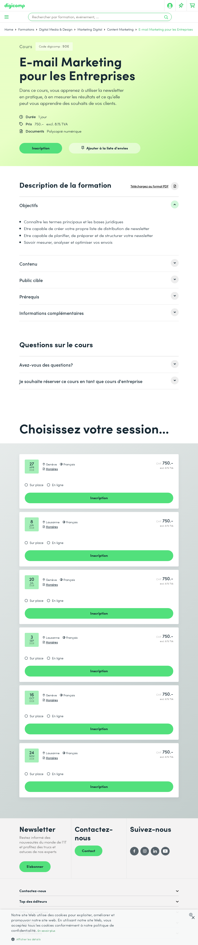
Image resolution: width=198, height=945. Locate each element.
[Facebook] (134, 851)
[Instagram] (144, 851)
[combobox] (192, 914)
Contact (88, 850)
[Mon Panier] (192, 5)
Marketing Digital (89, 29)
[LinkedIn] (155, 851)
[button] (67, 939)
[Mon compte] (170, 5)
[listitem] (99, 205)
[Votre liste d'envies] (181, 5)
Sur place (36, 485)
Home (8, 29)
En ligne (57, 485)
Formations (26, 29)
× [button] (193, 918)
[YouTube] (165, 851)
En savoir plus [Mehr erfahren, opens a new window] (46, 931)
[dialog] (99, 927)
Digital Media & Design (55, 29)
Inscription (41, 147)
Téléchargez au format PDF (149, 186)
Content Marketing (120, 29)
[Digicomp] (14, 6)
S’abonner (35, 866)
